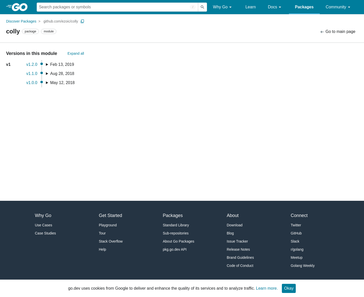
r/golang (297, 249)
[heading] (21, 7)
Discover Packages (21, 21)
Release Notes (238, 249)
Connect (299, 215)
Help (102, 249)
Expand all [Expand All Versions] (75, 53)
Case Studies (45, 233)
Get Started (110, 215)
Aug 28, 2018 (62, 73)
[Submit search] (202, 7)
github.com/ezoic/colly (60, 21)
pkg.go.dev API (175, 249)
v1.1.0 (31, 73)
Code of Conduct (240, 266)
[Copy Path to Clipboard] (82, 21)
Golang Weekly (303, 266)
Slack (295, 241)
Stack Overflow (111, 241)
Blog (230, 233)
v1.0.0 (31, 83)
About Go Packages (178, 241)
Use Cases (43, 225)
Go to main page (337, 31)
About (233, 215)
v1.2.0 (31, 64)
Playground (108, 225)
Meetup (297, 257)
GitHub (296, 233)
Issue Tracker (237, 241)
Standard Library (176, 225)
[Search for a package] (117, 7)
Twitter (296, 225)
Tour (102, 233)
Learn (250, 7)
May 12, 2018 (62, 83)
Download (234, 225)
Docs (275, 7)
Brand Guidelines (240, 257)
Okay (288, 288)
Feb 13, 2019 (62, 64)
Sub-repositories (176, 233)
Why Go (223, 7)
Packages (304, 7)
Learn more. (267, 288)
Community (339, 7)
